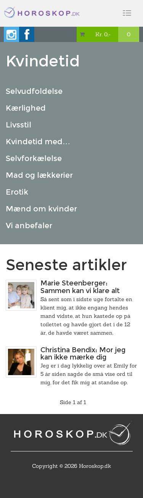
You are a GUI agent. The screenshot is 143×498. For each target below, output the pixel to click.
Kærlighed (26, 108)
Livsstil (18, 124)
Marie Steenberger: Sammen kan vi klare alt (80, 287)
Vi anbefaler (29, 225)
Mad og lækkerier (39, 175)
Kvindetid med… (38, 141)
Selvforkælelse (34, 158)
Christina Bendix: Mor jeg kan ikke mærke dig (82, 354)
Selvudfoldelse (34, 91)
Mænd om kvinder (41, 208)
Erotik (17, 192)
